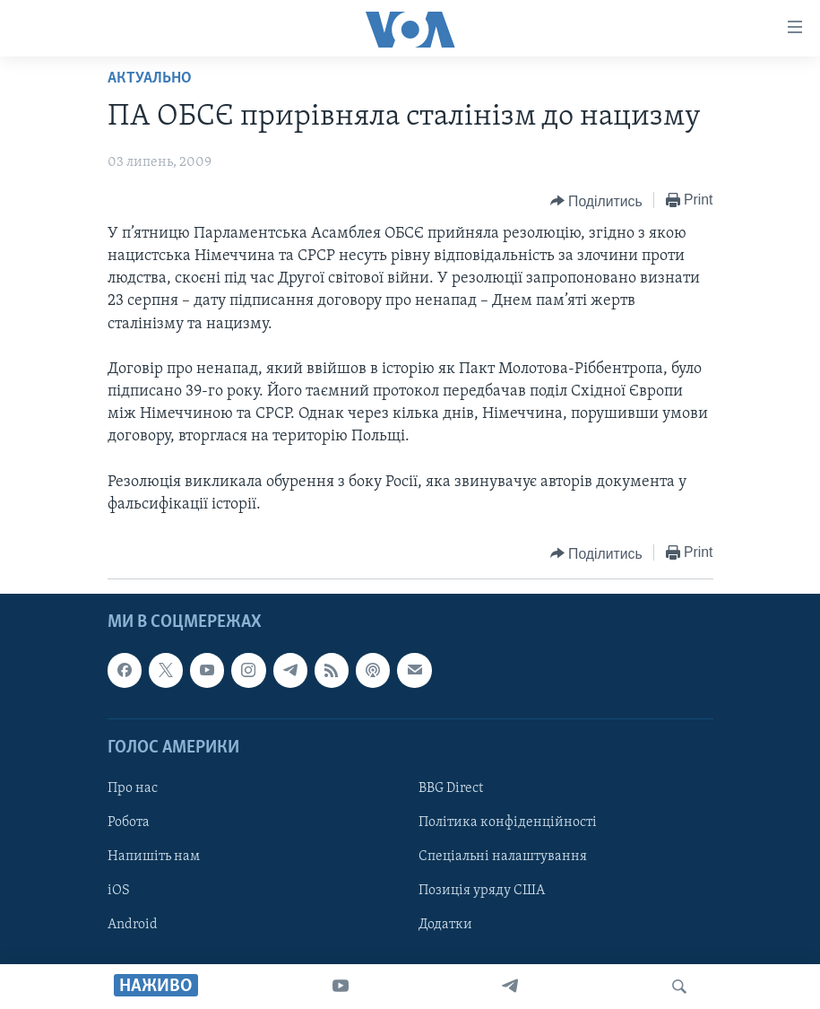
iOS (119, 890)
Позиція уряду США (482, 890)
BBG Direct (451, 788)
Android (133, 925)
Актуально (150, 78)
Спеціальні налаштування (503, 856)
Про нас (133, 788)
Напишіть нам (154, 856)
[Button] (596, 201)
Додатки (445, 925)
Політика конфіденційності (508, 822)
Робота (129, 822)
